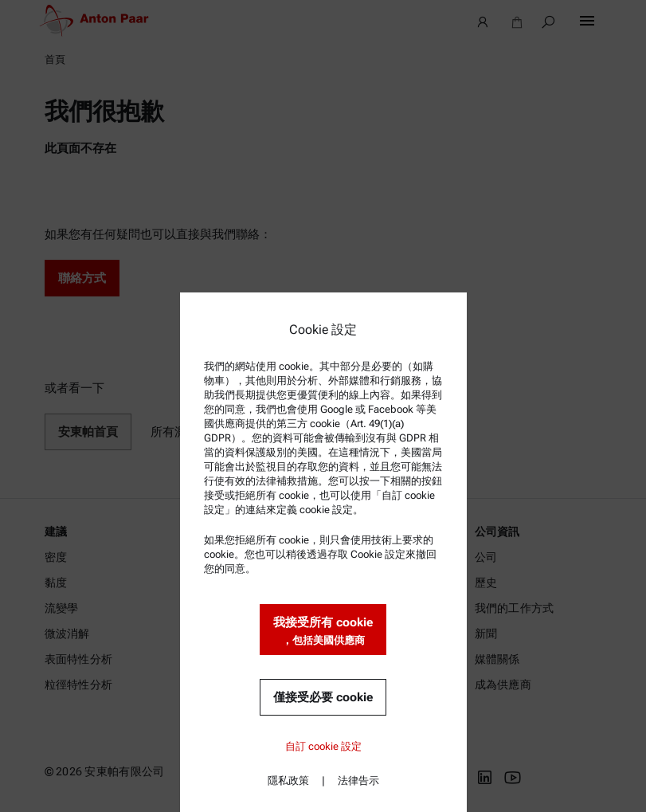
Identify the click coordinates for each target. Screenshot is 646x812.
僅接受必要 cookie (323, 697)
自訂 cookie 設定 (323, 746)
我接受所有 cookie (323, 631)
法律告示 (358, 781)
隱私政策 (288, 781)
